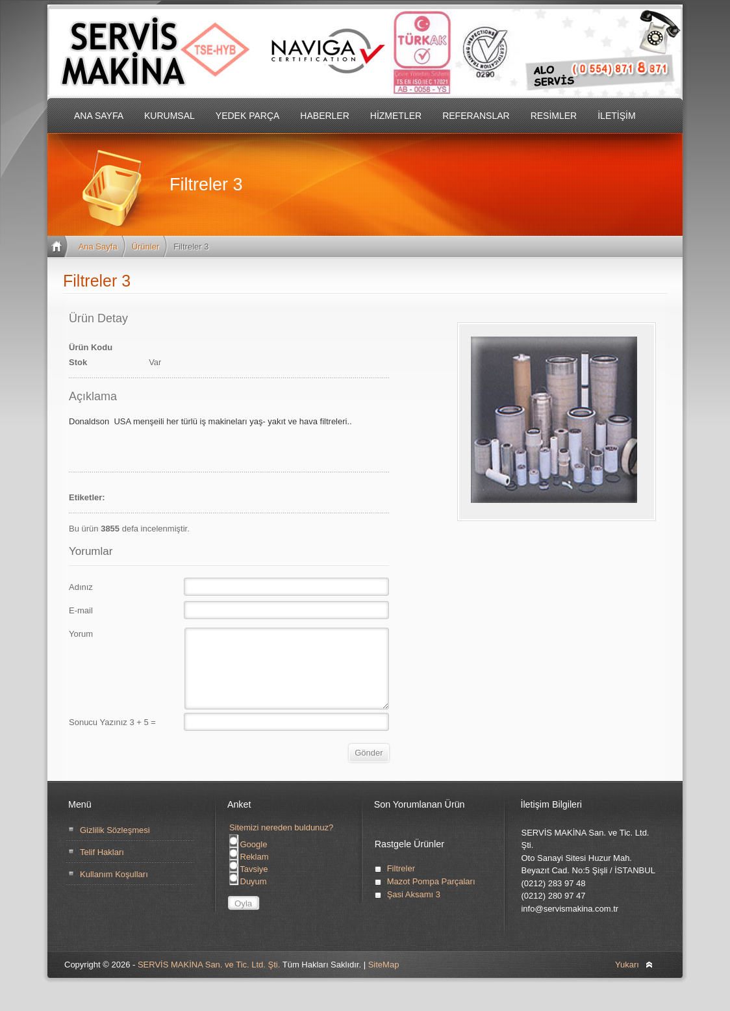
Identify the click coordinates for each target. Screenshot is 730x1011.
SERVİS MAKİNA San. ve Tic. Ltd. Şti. (209, 980)
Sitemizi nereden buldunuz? (281, 843)
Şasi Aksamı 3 (413, 910)
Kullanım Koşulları (114, 890)
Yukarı (627, 980)
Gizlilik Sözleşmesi (115, 846)
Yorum (81, 634)
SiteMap (383, 980)
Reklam (249, 872)
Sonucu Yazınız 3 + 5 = (112, 738)
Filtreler (401, 884)
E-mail (81, 610)
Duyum (248, 897)
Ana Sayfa (98, 246)
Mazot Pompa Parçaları (431, 897)
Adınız (81, 587)
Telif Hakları (102, 868)
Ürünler (146, 246)
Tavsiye (248, 884)
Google (248, 860)
